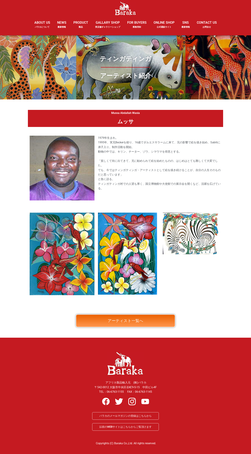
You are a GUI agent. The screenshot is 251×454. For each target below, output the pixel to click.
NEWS (61, 27)
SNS (185, 27)
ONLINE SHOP (164, 25)
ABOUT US (42, 27)
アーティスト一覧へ (125, 327)
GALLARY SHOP (107, 27)
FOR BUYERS (137, 25)
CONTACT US (207, 25)
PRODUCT (80, 27)
